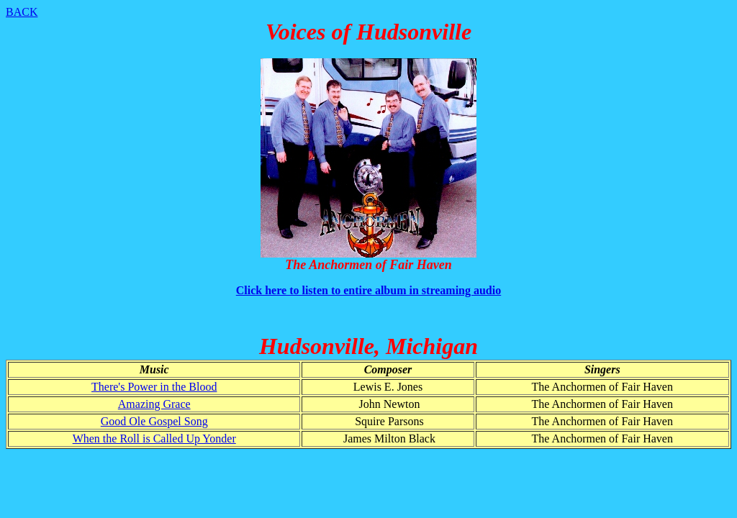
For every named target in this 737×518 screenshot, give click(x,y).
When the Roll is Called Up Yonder (154, 438)
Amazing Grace (154, 404)
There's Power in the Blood (154, 387)
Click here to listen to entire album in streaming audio (368, 290)
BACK (21, 12)
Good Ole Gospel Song (154, 421)
